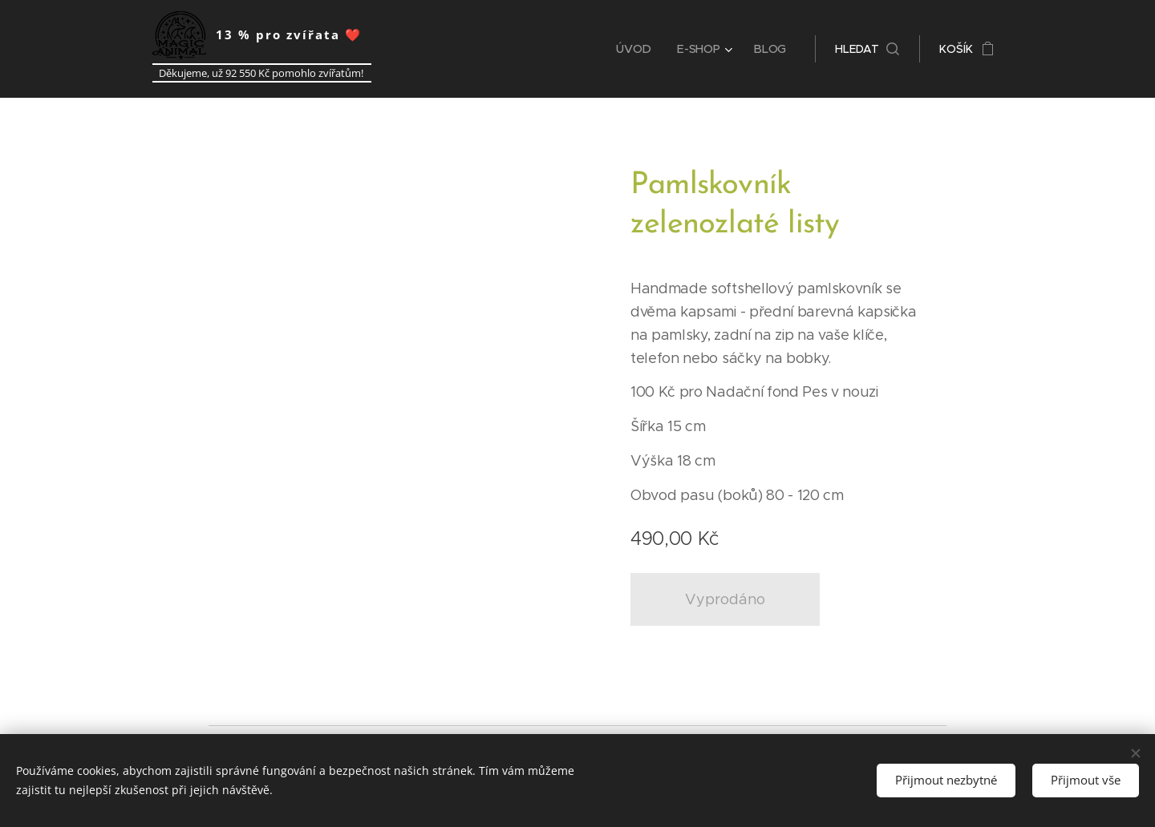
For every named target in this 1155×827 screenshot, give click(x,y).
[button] (867, 49)
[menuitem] (639, 49)
